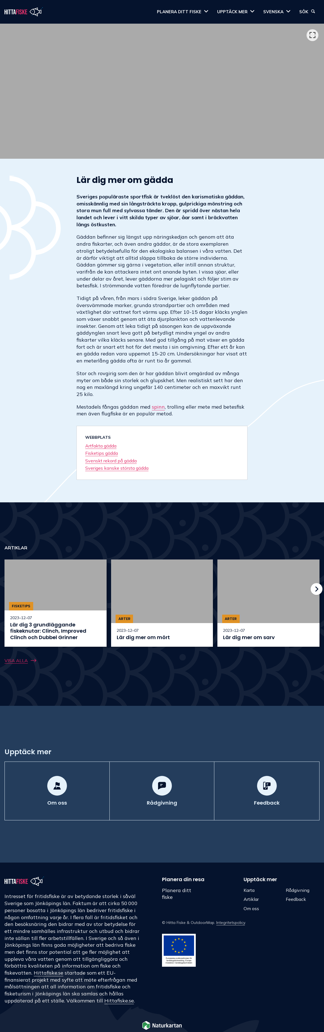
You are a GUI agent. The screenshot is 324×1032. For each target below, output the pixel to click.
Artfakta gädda (100, 446)
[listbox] (162, 91)
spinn (158, 407)
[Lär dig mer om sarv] (268, 603)
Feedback (296, 899)
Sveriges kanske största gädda (116, 468)
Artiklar (251, 899)
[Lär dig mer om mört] (162, 603)
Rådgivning (297, 890)
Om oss (251, 908)
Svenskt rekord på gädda (111, 461)
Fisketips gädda (101, 453)
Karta (249, 890)
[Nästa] (317, 589)
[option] (162, 91)
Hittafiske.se (48, 973)
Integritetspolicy (230, 922)
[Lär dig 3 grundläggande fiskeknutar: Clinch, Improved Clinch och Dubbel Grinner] (55, 603)
